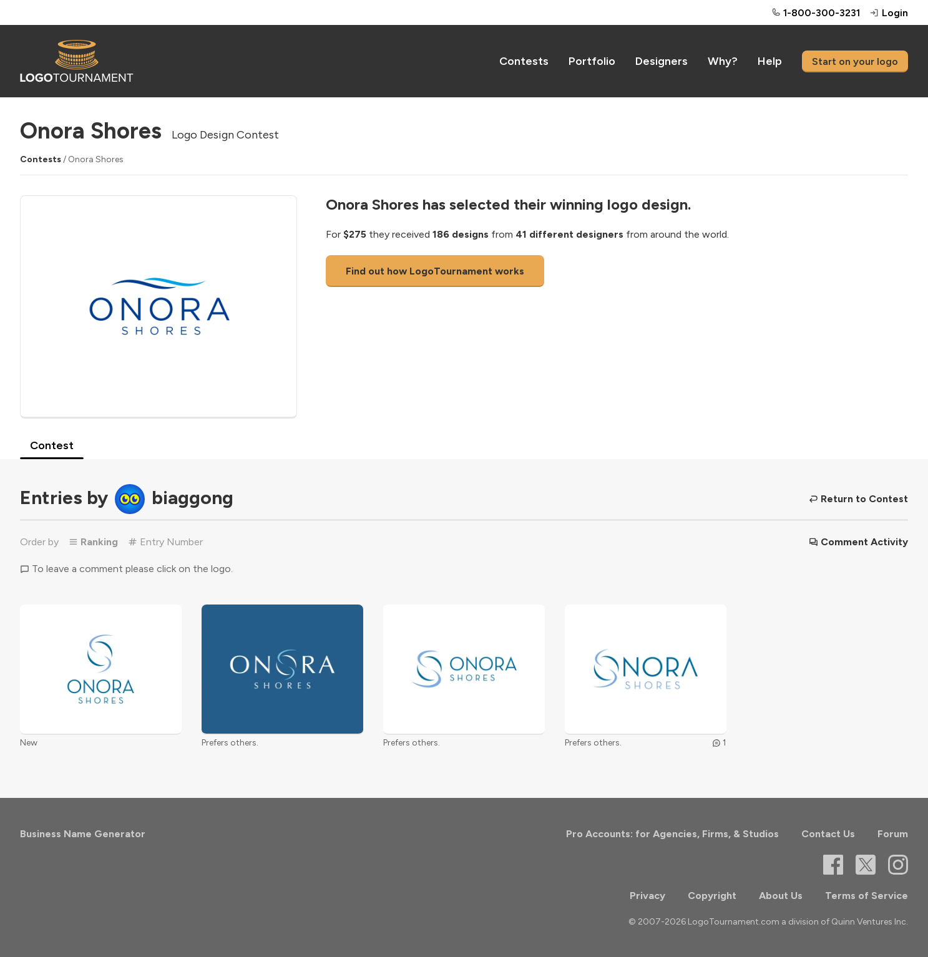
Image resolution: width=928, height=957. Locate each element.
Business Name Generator (82, 834)
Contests (524, 61)
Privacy (647, 895)
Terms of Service (866, 895)
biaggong (192, 496)
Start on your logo (855, 61)
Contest (52, 445)
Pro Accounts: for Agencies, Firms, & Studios (672, 834)
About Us (781, 895)
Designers (661, 61)
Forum (892, 834)
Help (770, 61)
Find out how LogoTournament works (435, 271)
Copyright (712, 895)
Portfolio (592, 61)
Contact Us (828, 834)
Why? (723, 61)
